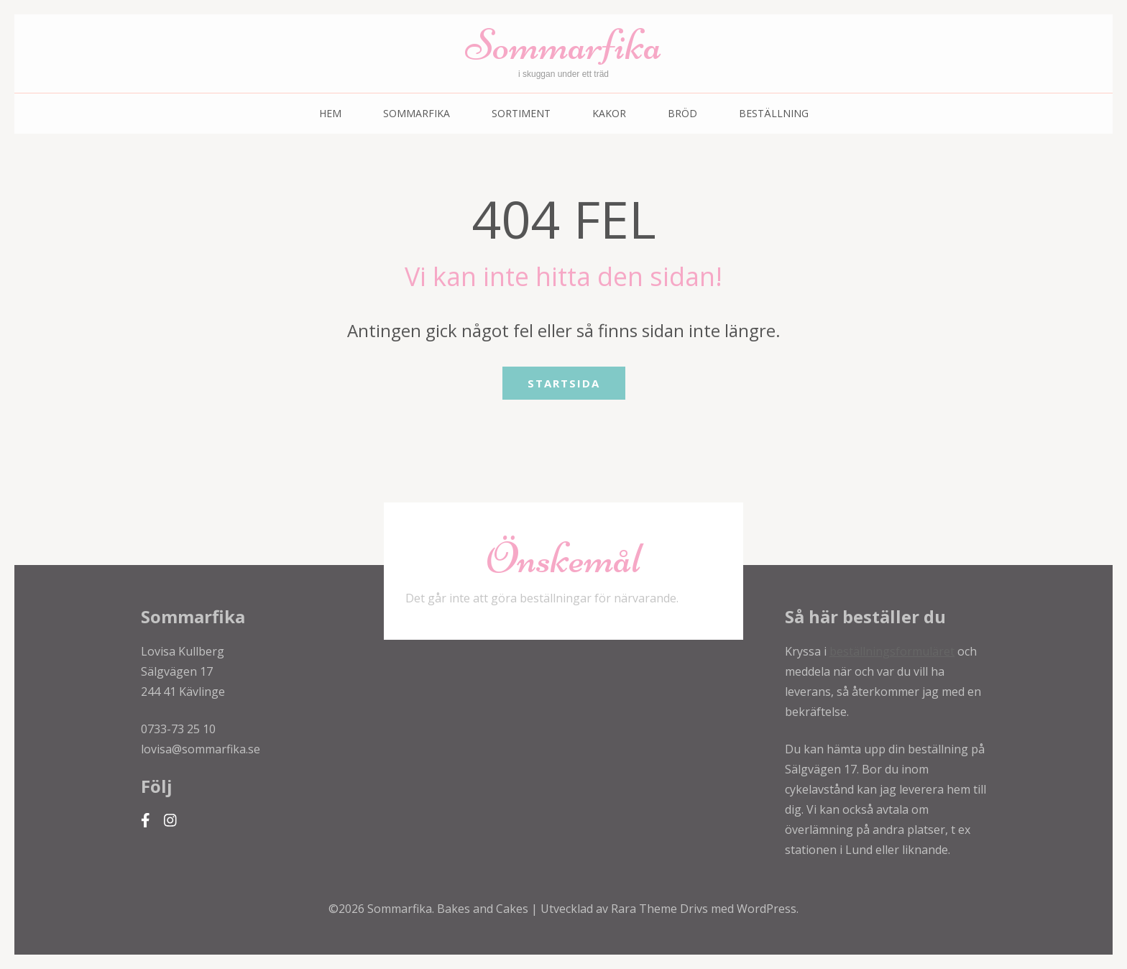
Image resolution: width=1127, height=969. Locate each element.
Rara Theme (645, 909)
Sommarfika (563, 45)
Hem (330, 113)
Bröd (682, 113)
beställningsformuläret (891, 651)
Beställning (774, 113)
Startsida (564, 383)
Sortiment (521, 113)
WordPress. (768, 909)
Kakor (609, 113)
